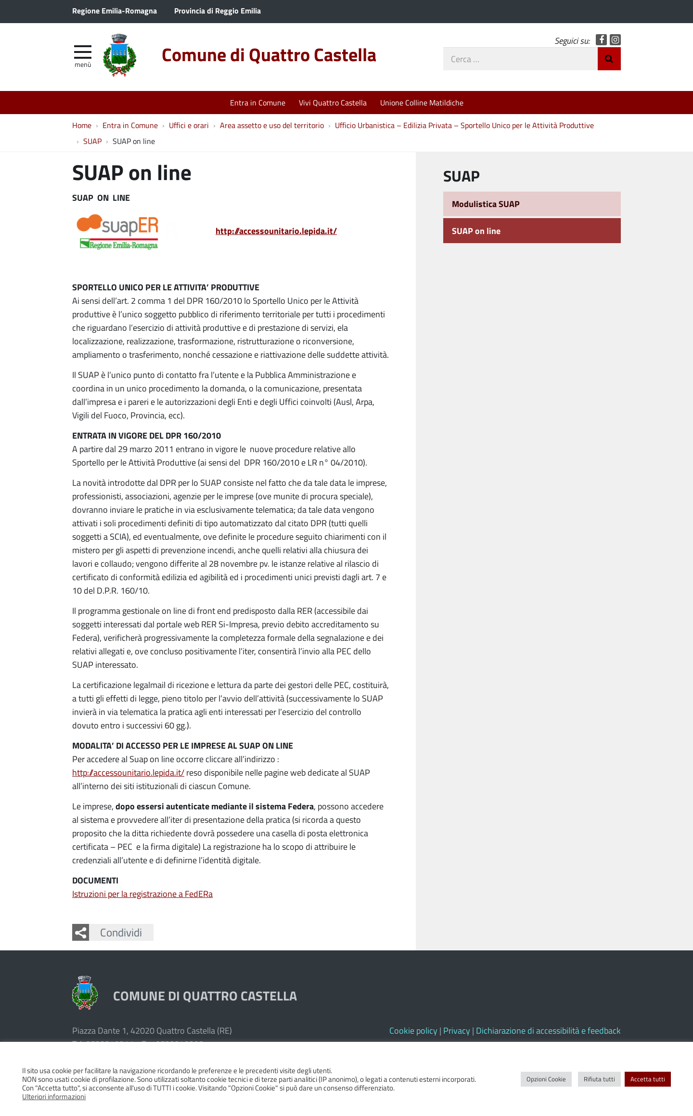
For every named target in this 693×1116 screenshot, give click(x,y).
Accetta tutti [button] (647, 1079)
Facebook (601, 39)
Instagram (615, 39)
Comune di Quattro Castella (269, 54)
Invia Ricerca (609, 58)
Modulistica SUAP (486, 203)
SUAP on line (476, 230)
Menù (83, 64)
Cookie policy (413, 1030)
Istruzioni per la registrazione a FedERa (142, 893)
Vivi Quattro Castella (333, 102)
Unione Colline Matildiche (421, 102)
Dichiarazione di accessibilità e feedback (548, 1030)
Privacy (456, 1030)
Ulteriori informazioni (54, 1096)
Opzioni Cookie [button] (546, 1079)
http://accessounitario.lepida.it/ (128, 772)
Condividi (121, 932)
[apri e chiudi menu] (82, 51)
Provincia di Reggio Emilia (217, 10)
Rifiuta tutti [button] (599, 1079)
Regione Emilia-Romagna (114, 10)
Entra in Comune (257, 102)
